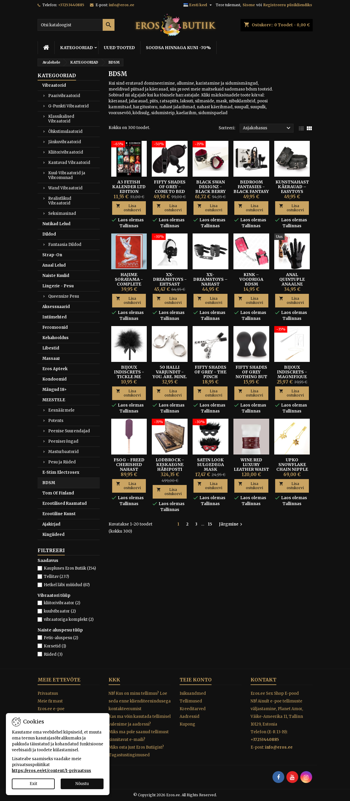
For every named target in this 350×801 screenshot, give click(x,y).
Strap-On (52, 254)
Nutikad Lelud (56, 223)
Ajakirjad (51, 524)
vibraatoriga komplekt (68, 619)
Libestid (50, 348)
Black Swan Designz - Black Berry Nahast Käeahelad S (210, 191)
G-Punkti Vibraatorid (68, 106)
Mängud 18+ (54, 389)
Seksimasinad (62, 213)
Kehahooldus (55, 337)
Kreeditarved (193, 708)
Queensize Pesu (63, 296)
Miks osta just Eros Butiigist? (136, 747)
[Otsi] (76, 25)
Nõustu (82, 783)
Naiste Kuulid (55, 275)
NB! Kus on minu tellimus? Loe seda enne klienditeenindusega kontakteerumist (140, 701)
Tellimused (191, 701)
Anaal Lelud (54, 265)
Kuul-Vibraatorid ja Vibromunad (66, 175)
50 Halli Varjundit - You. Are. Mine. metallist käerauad (170, 377)
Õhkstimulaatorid (65, 131)
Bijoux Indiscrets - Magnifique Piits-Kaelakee (292, 377)
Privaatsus (48, 693)
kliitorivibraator (62, 602)
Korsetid (55, 646)
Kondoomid (54, 379)
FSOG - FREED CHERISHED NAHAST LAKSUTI (129, 467)
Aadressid (189, 716)
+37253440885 (71, 5)
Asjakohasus (267, 128)
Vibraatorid (54, 85)
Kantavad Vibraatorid (69, 162)
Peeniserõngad (63, 441)
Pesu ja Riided (62, 462)
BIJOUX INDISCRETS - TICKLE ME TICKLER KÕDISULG (129, 377)
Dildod (49, 234)
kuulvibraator (60, 611)
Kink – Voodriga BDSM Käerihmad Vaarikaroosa (251, 284)
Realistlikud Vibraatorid (59, 201)
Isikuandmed (193, 693)
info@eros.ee (121, 5)
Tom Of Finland (58, 493)
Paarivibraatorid (64, 95)
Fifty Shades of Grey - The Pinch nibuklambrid (210, 374)
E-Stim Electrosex (60, 472)
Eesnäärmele (61, 410)
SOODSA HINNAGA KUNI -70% (178, 47)
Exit (33, 783)
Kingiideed (53, 534)
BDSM (48, 482)
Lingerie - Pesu (58, 286)
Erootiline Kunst (59, 513)
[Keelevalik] (198, 5)
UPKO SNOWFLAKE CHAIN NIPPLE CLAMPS (292, 467)
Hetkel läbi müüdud (67, 584)
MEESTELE (53, 399)
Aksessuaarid (56, 306)
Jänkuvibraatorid (64, 141)
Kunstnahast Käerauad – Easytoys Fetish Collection (292, 191)
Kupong (187, 724)
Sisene (249, 5)
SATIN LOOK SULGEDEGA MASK (210, 464)
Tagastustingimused (129, 755)
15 (210, 524)
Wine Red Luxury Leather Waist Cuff (251, 467)
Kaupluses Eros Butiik (70, 568)
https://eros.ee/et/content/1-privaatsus (51, 770)
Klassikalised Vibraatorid (61, 119)
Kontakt (263, 680)
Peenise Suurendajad (69, 430)
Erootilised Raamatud (64, 503)
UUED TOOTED (119, 47)
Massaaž (51, 358)
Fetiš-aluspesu (61, 637)
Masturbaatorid (63, 451)
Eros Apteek (54, 368)
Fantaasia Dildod (64, 244)
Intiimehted (54, 317)
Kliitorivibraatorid (65, 152)
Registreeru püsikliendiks (287, 5)
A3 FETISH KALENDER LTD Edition (129, 186)
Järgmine (231, 524)
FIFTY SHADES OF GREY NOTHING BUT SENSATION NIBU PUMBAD (251, 377)
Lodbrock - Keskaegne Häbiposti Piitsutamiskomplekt (179, 467)
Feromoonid (55, 327)
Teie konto (196, 680)
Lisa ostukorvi (128, 208)
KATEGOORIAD (76, 47)
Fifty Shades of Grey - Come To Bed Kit (170, 189)
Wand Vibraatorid (65, 188)
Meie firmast (50, 701)
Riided (53, 654)
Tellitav (56, 576)
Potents (55, 420)
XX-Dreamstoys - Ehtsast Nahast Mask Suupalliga (170, 284)
